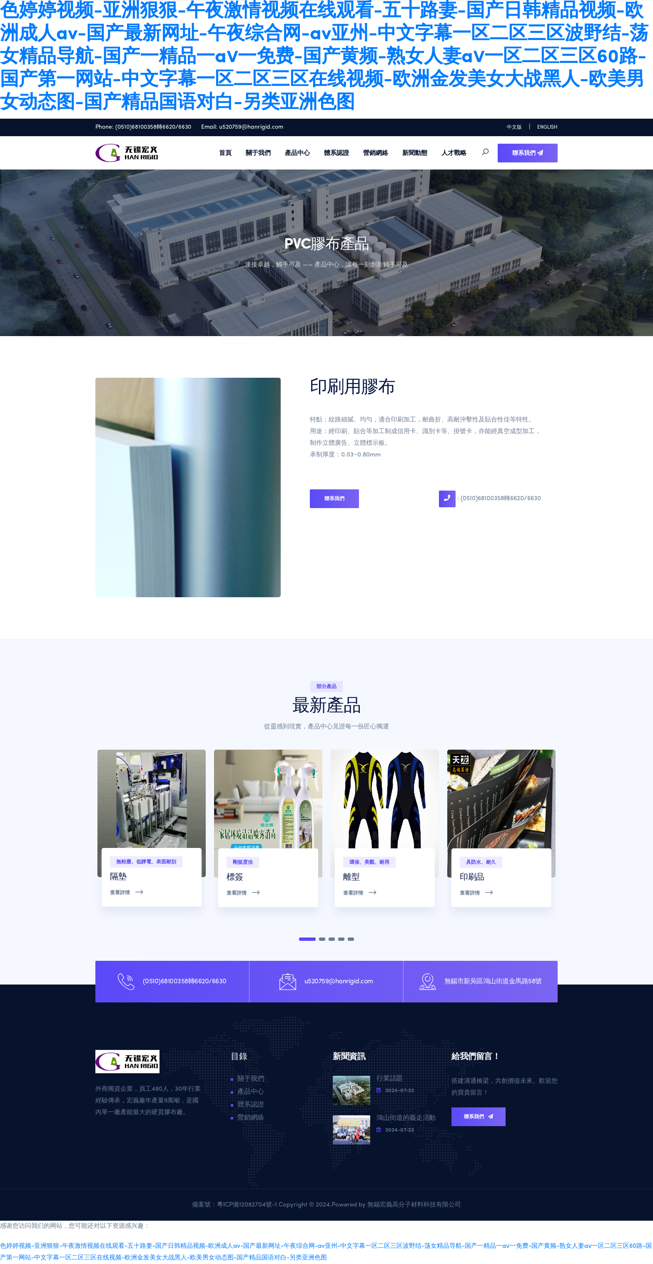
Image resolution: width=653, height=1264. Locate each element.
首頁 (225, 153)
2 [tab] (322, 939)
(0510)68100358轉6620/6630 (153, 127)
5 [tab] (351, 939)
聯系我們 (527, 153)
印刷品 (472, 877)
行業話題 (389, 1078)
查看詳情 (127, 892)
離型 (351, 877)
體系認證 (336, 153)
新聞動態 (414, 153)
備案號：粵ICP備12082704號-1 (235, 1205)
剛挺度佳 (243, 862)
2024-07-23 (395, 1090)
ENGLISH (547, 127)
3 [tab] (332, 939)
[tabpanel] (151, 837)
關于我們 (258, 153)
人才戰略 (453, 153)
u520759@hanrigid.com (251, 127)
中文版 (514, 127)
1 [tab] (307, 939)
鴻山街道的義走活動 (406, 1118)
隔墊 (118, 877)
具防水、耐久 (481, 862)
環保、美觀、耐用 (369, 862)
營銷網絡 (375, 153)
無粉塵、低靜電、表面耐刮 (146, 862)
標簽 (235, 877)
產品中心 (297, 153)
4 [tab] (341, 939)
